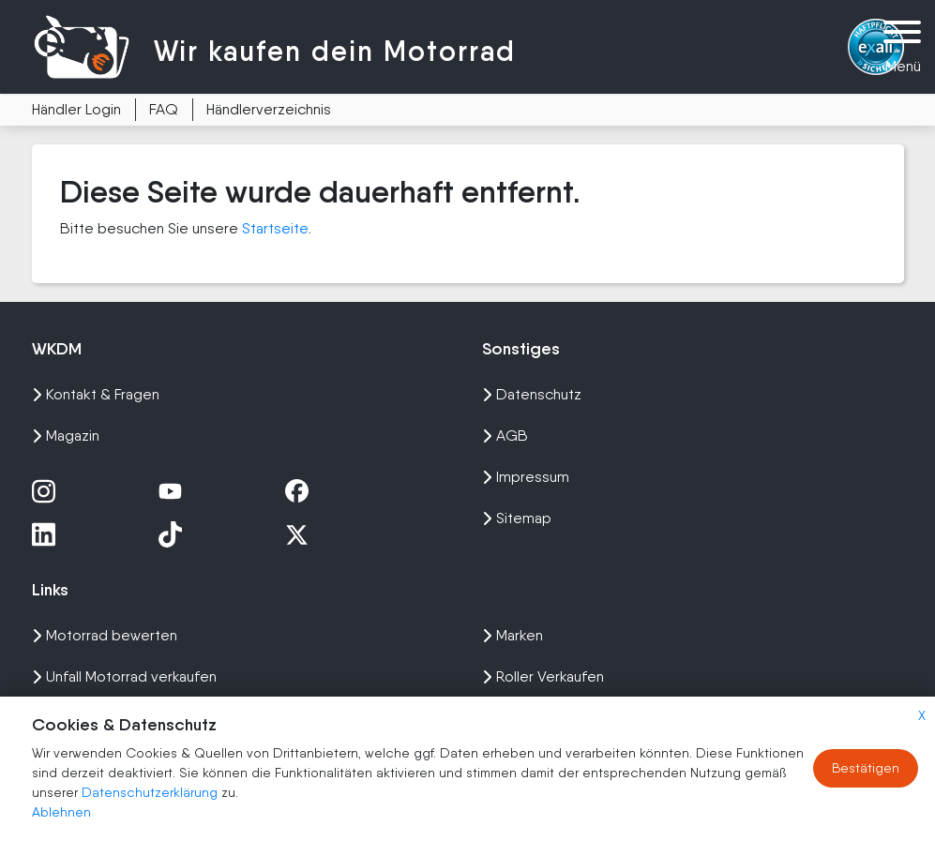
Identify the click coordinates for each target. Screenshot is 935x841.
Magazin (65, 435)
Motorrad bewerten (104, 635)
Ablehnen (61, 811)
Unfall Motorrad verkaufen (124, 676)
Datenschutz (531, 394)
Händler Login (76, 109)
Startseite (275, 228)
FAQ (163, 109)
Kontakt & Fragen (95, 394)
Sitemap (516, 518)
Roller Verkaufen (543, 676)
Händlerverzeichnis (268, 109)
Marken (512, 635)
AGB (505, 435)
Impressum (525, 477)
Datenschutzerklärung (151, 792)
